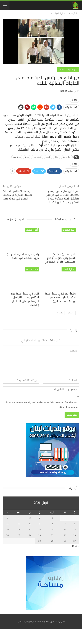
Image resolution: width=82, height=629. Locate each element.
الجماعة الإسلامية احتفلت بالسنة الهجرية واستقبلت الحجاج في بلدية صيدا (17, 195)
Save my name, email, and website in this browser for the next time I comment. (42, 404)
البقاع (61, 69)
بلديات (48, 157)
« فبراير (76, 545)
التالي (60, 312)
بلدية (27, 157)
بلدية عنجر (17, 157)
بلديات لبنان (37, 157)
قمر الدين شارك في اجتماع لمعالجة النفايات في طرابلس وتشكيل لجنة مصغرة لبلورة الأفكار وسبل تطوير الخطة (62, 197)
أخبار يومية (67, 157)
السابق (70, 312)
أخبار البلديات (72, 69)
